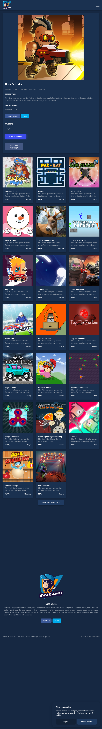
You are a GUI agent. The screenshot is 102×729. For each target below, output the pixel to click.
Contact (27, 636)
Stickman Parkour (78, 240)
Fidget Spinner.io (12, 437)
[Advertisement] (51, 536)
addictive (43, 89)
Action (8, 89)
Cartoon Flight (11, 191)
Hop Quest (9, 289)
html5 (15, 89)
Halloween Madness (79, 388)
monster (33, 89)
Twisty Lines (43, 289)
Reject (65, 722)
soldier (24, 89)
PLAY (7, 199)
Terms (5, 636)
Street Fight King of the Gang (50, 437)
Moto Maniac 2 (44, 486)
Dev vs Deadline (44, 338)
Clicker (61, 347)
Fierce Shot (9, 338)
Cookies (19, 636)
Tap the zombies (78, 338)
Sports (61, 494)
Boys (29, 445)
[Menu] (97, 5)
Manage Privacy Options (41, 636)
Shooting (60, 249)
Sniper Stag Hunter (46, 240)
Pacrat (41, 191)
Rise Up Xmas (10, 240)
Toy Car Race (10, 388)
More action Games (51, 503)
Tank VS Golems (78, 289)
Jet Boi (74, 437)
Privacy (12, 636)
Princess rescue (44, 388)
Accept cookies (86, 722)
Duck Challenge (11, 486)
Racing (28, 396)
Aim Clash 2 (76, 191)
